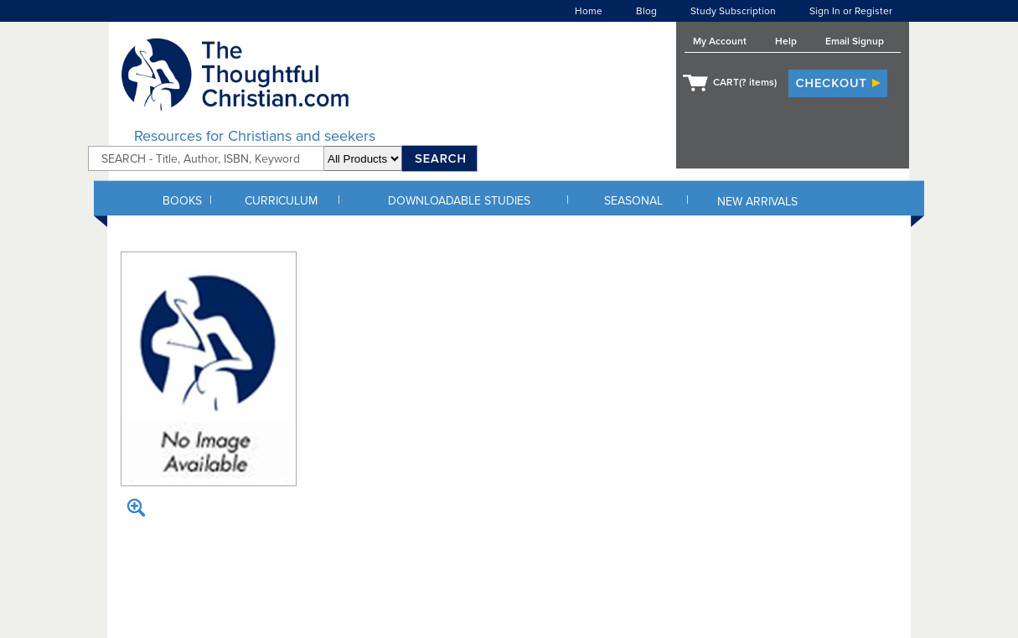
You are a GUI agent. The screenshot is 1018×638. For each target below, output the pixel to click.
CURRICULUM (281, 201)
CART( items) (745, 82)
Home (588, 11)
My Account (720, 41)
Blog (646, 11)
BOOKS (182, 201)
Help (786, 41)
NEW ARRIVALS (757, 202)
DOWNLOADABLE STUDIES (459, 201)
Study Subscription (733, 11)
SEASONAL (633, 201)
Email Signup (854, 41)
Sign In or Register (850, 11)
